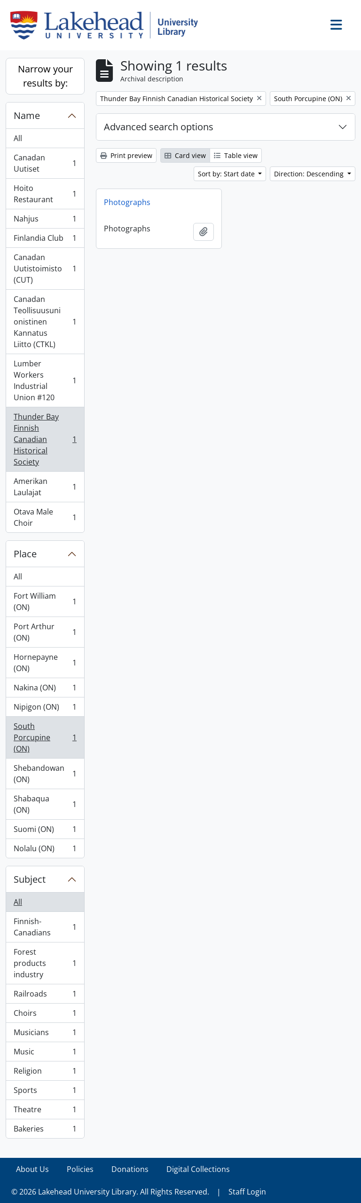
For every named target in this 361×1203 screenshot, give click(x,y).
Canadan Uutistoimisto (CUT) (45, 268)
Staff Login (247, 1192)
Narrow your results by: (45, 76)
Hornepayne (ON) (45, 662)
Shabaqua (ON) (45, 804)
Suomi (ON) (45, 831)
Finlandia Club (45, 240)
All (18, 138)
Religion (45, 1073)
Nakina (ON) (45, 689)
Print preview (126, 155)
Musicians (45, 1034)
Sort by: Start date (227, 173)
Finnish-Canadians (45, 927)
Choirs (45, 1015)
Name (27, 115)
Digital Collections (198, 1169)
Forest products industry (45, 963)
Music (45, 1053)
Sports (45, 1092)
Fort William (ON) (45, 601)
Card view (185, 155)
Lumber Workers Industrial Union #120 (45, 380)
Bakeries (45, 1130)
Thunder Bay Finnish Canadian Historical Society (45, 439)
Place (25, 553)
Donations (130, 1169)
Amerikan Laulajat (45, 487)
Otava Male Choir (45, 517)
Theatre (45, 1111)
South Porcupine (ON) (45, 737)
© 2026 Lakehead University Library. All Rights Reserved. (110, 1192)
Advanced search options (158, 126)
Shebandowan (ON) (45, 773)
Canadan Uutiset (45, 163)
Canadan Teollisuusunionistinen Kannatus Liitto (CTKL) (45, 321)
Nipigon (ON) (45, 709)
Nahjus (45, 221)
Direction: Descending (309, 173)
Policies (80, 1169)
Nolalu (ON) (45, 850)
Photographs (127, 202)
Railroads (45, 996)
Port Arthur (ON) (45, 632)
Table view (236, 155)
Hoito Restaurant (45, 194)
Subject (30, 879)
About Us (32, 1169)
